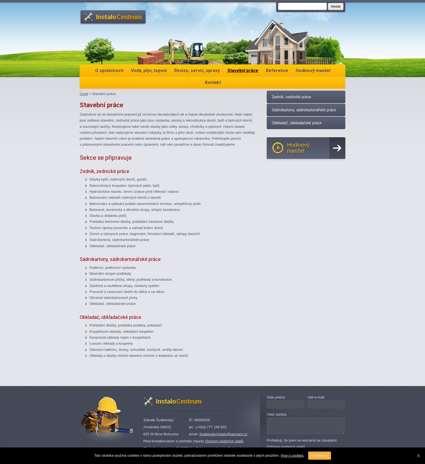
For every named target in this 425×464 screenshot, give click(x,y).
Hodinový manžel (313, 70)
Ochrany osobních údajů (224, 441)
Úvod (84, 94)
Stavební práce (242, 70)
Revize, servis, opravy (197, 70)
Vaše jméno (276, 397)
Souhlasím (319, 455)
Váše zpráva (276, 414)
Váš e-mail (316, 397)
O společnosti (109, 70)
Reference (277, 70)
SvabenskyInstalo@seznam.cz (223, 434)
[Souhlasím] (418, 455)
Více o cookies (292, 455)
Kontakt (213, 82)
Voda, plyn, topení (149, 70)
